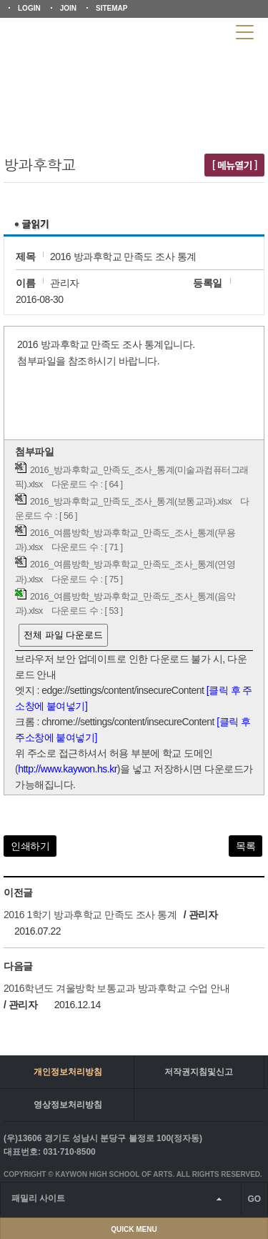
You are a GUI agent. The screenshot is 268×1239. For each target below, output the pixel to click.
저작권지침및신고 (198, 1072)
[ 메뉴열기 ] (234, 165)
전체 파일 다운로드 (63, 635)
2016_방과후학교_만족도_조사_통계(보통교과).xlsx (131, 502)
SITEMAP (111, 8)
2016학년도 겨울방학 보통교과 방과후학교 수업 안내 (116, 988)
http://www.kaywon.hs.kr (67, 769)
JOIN (68, 8)
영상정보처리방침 (68, 1104)
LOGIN (29, 8)
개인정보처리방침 (68, 1072)
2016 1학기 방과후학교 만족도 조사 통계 (90, 914)
